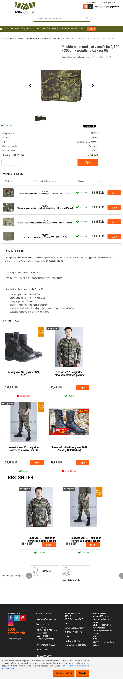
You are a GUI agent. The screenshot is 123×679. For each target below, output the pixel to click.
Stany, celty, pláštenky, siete (36, 38)
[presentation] (30, 86)
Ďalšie (91, 28)
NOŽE (83, 28)
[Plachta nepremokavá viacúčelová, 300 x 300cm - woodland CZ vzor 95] (61, 85)
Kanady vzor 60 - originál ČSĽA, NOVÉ (24, 374)
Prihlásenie (92, 2)
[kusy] (9, 162)
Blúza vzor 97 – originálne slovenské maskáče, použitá (69, 374)
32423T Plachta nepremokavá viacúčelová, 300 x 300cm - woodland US (45, 193)
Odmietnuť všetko (61, 673)
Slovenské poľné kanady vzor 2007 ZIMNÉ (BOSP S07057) (69, 449)
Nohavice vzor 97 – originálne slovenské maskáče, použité (24, 449)
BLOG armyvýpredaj (17, 631)
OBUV (29, 28)
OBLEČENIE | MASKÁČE (13, 28)
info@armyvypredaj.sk (46, 639)
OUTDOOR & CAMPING (68, 28)
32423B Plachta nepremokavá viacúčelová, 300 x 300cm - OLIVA (45, 236)
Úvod (3, 38)
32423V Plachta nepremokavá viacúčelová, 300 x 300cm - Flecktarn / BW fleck (45, 207)
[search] (87, 18)
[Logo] (25, 7)
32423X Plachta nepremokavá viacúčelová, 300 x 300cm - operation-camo (45, 222)
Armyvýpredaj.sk (14, 639)
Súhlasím (82, 673)
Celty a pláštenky (53, 38)
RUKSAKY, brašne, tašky (45, 28)
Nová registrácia (107, 2)
